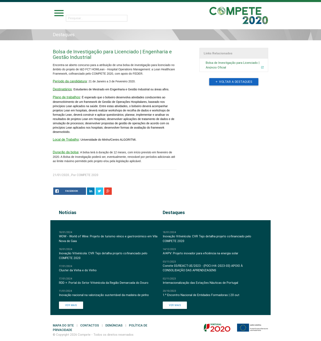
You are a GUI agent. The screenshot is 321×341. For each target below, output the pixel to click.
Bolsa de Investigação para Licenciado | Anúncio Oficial (235, 65)
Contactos (89, 325)
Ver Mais (71, 305)
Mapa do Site (63, 325)
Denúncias (113, 325)
